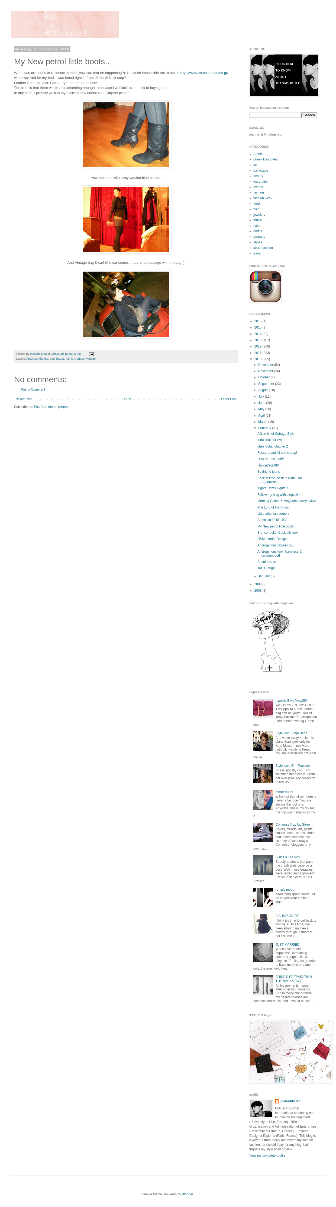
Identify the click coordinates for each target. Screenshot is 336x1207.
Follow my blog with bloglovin (278, 495)
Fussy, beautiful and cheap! (277, 453)
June (262, 403)
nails (256, 226)
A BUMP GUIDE (287, 916)
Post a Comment (33, 389)
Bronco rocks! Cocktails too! (277, 533)
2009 (258, 584)
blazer (60, 358)
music (257, 220)
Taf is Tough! (266, 568)
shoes (81, 358)
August (263, 390)
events (258, 187)
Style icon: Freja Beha (291, 733)
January (264, 576)
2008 (258, 591)
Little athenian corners (273, 514)
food (256, 203)
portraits (259, 237)
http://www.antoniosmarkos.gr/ (204, 73)
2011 (258, 353)
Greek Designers (265, 159)
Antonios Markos (37, 358)
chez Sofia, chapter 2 (272, 446)
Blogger (187, 1194)
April (262, 415)
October (264, 377)
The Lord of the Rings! (273, 507)
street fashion (263, 248)
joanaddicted (38, 353)
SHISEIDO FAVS (288, 857)
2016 (258, 321)
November (266, 371)
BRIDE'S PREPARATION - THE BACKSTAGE (295, 979)
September (266, 384)
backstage (260, 170)
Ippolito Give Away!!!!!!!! (292, 701)
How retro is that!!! (270, 459)
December (266, 365)
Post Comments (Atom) (51, 407)
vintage (91, 358)
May (261, 409)
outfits (257, 231)
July (261, 396)
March (263, 422)
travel (257, 253)
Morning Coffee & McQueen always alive (286, 501)
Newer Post (23, 399)
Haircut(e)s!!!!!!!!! (269, 465)
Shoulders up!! (267, 562)
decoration (261, 182)
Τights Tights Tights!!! (272, 488)
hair (256, 209)
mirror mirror (284, 792)
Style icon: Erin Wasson (293, 766)
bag (52, 358)
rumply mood (285, 889)
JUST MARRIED (287, 945)
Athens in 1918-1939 (272, 520)
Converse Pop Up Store (293, 824)
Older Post (229, 399)
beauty (258, 176)
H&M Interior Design (272, 539)
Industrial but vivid (270, 440)
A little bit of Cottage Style (276, 434)
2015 (258, 327)
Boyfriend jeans (268, 472)
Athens (258, 154)
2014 (258, 334)
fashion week (262, 198)
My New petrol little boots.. (276, 526)
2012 (258, 346)
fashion (70, 358)
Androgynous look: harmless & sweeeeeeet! (279, 553)
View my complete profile (267, 1155)
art (255, 165)
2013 (258, 340)
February (265, 428)
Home (126, 399)
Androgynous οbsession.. (275, 545)
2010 (258, 359)
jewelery (259, 215)
